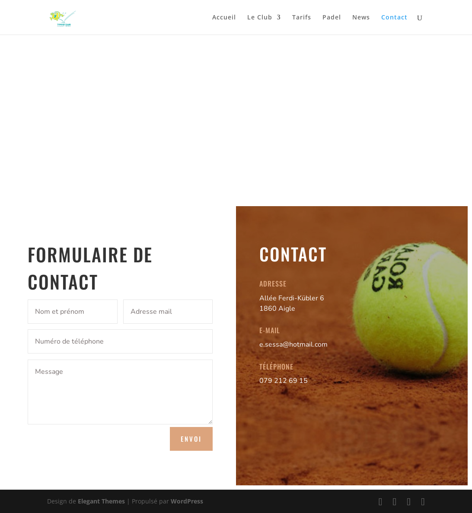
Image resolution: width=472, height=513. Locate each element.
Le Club (259, 17)
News (361, 17)
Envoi (191, 438)
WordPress (187, 501)
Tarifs (301, 17)
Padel (331, 17)
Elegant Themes (101, 501)
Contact (394, 17)
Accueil (224, 17)
